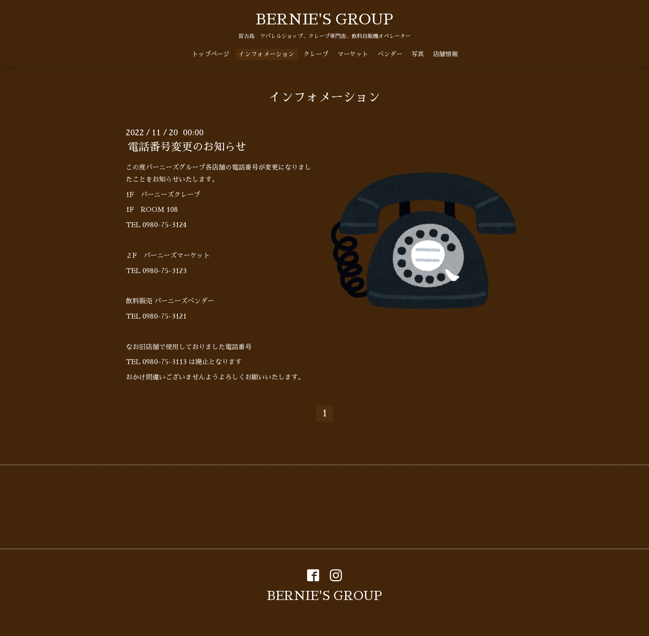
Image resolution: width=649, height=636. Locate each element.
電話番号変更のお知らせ (187, 147)
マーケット (352, 54)
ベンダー (389, 54)
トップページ (210, 54)
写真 (417, 54)
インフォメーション (266, 54)
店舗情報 (445, 54)
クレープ (315, 54)
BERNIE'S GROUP (324, 19)
